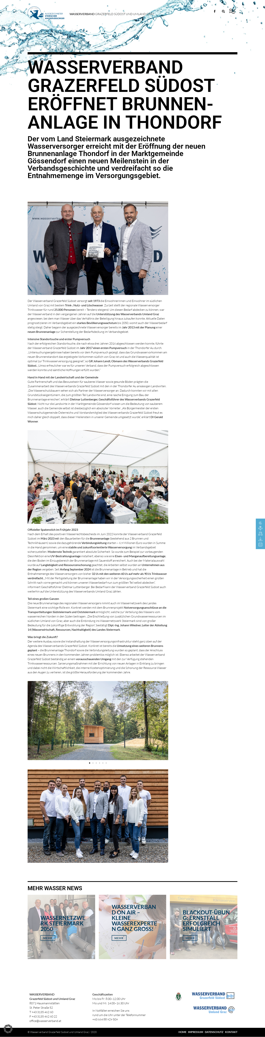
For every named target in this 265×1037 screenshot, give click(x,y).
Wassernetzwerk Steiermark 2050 (62, 923)
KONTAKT (231, 1032)
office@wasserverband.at (45, 1021)
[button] (31, 720)
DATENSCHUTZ (214, 1032)
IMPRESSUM (195, 1032)
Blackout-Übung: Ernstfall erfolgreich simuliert (206, 920)
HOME (182, 1032)
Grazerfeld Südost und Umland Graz (112, 14)
